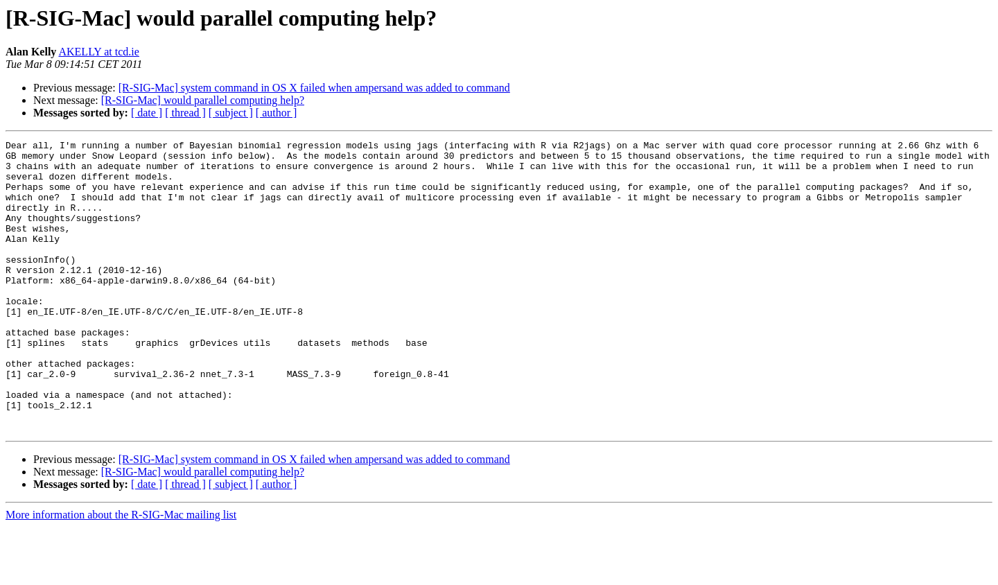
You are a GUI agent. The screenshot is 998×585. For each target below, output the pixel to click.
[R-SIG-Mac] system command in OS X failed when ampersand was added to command (314, 88)
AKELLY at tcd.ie (98, 52)
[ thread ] (185, 113)
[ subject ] (231, 113)
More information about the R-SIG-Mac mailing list (121, 573)
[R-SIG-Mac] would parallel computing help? (202, 100)
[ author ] (276, 113)
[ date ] (146, 113)
